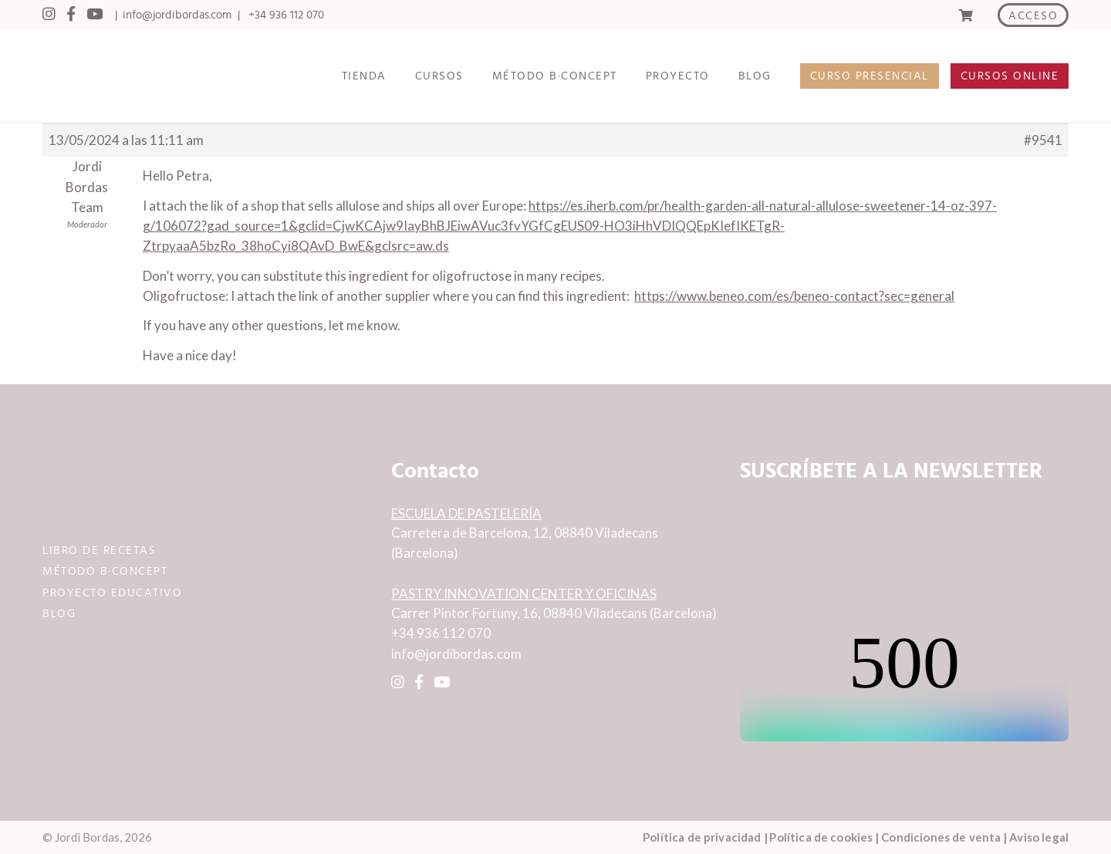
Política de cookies (821, 837)
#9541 (1043, 140)
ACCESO (1033, 16)
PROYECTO (678, 76)
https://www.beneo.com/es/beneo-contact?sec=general (794, 296)
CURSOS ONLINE (1010, 76)
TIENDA (364, 76)
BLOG (755, 76)
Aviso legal (1039, 837)
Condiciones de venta (941, 837)
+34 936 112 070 (286, 15)
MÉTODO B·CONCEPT (554, 76)
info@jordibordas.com (177, 15)
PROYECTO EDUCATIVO (112, 593)
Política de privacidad (702, 837)
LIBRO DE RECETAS (99, 550)
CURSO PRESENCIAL (869, 76)
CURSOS (439, 76)
